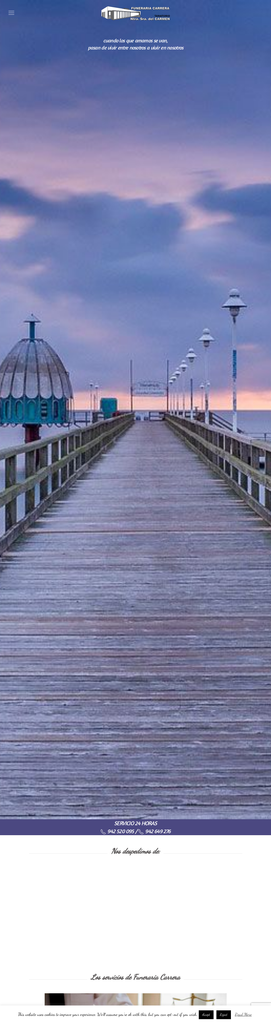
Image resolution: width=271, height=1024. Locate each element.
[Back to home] (135, 13)
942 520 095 (117, 831)
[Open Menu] (11, 13)
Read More (243, 1014)
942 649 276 (154, 831)
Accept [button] (206, 1014)
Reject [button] (223, 1014)
